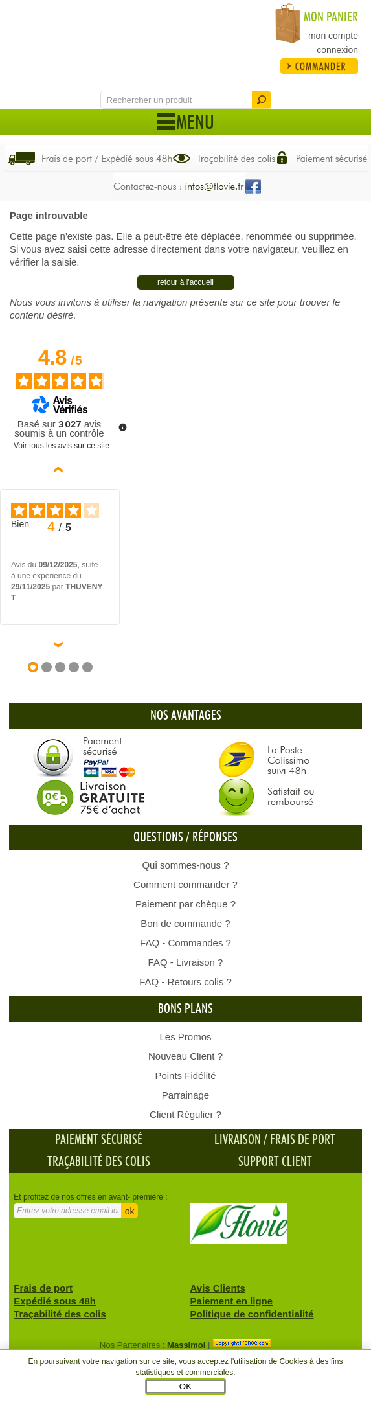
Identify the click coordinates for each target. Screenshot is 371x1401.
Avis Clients (217, 1287)
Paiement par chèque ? (185, 903)
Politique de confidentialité (252, 1313)
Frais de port (43, 1287)
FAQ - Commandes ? (185, 942)
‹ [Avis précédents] (60, 469)
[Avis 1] (33, 667)
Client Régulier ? (185, 1114)
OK (185, 1386)
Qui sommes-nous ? (185, 865)
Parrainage (185, 1094)
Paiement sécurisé (98, 1139)
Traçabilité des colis (98, 1162)
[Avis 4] (74, 667)
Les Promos (185, 1036)
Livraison (237, 1139)
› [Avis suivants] (60, 644)
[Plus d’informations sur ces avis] (122, 426)
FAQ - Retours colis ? (185, 981)
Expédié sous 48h (55, 1300)
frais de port (302, 1139)
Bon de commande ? (185, 923)
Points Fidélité (185, 1075)
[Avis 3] (60, 667)
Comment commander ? (185, 884)
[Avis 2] (46, 667)
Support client (275, 1162)
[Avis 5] (87, 667)
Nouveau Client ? (185, 1056)
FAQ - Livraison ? (185, 962)
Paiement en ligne (231, 1300)
